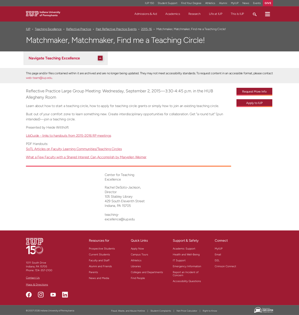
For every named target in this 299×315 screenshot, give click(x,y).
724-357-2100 (43, 270)
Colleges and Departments (147, 272)
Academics (172, 14)
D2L (217, 260)
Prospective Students (102, 248)
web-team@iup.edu (39, 78)
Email (218, 254)
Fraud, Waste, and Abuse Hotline (128, 310)
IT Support (179, 260)
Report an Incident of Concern (186, 274)
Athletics (136, 260)
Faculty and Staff (99, 260)
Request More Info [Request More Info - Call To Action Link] (254, 91)
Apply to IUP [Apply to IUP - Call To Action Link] (254, 103)
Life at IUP (215, 14)
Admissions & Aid (145, 14)
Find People (138, 278)
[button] (267, 14)
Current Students (99, 254)
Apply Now (137, 248)
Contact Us (33, 277)
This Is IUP (237, 14)
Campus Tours (139, 254)
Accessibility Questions (187, 281)
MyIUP (219, 248)
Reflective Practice (78, 29)
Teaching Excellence (48, 29)
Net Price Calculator (187, 310)
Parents (93, 272)
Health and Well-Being (186, 254)
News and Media (99, 278)
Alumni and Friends (100, 266)
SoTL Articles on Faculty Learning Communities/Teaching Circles (74, 149)
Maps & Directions (37, 284)
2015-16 (146, 29)
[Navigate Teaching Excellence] (66, 58)
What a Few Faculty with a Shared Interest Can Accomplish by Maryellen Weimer (86, 157)
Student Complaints (160, 310)
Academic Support (184, 248)
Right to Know (210, 310)
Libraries (136, 266)
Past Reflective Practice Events (116, 29)
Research (194, 14)
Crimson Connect (225, 266)
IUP (28, 29)
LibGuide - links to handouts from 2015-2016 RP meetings (68, 136)
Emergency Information (187, 266)
